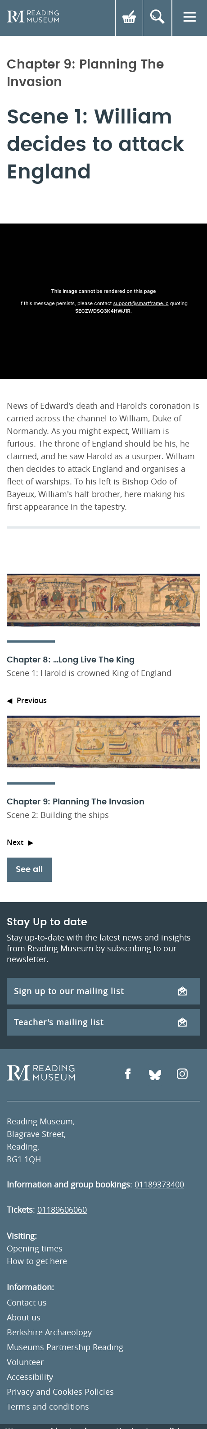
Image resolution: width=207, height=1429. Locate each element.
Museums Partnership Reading (65, 1347)
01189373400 (159, 1184)
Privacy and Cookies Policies (60, 1391)
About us (23, 1317)
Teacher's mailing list (100, 1022)
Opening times (35, 1248)
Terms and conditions (48, 1406)
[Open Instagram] (182, 1075)
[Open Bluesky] (155, 1075)
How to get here (37, 1261)
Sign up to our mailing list (100, 991)
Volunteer (25, 1361)
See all (29, 870)
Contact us (27, 1302)
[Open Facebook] (128, 1075)
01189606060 (62, 1209)
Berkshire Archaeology (49, 1332)
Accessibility (30, 1376)
